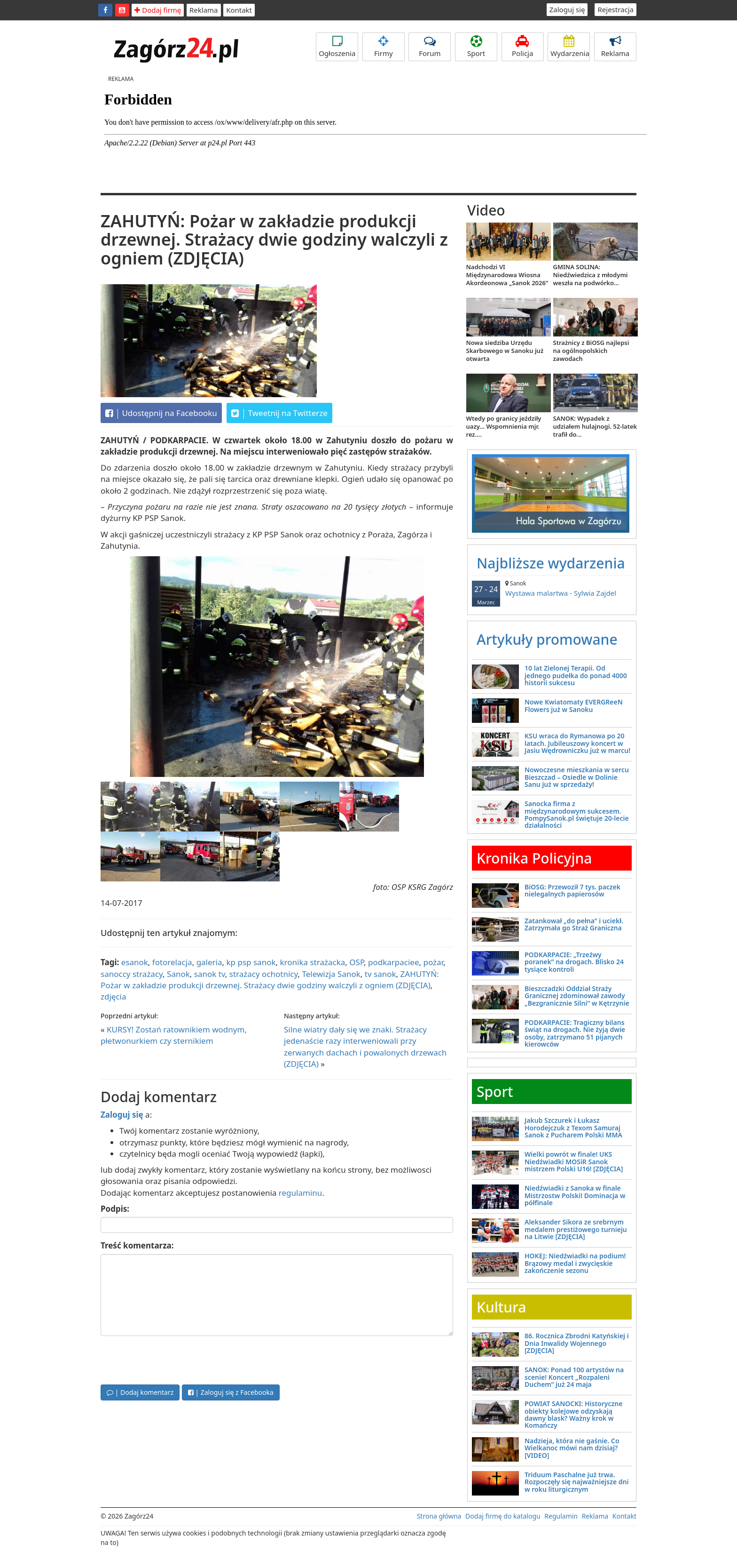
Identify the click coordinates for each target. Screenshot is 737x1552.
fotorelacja (172, 962)
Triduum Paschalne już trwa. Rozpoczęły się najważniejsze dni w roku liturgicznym (576, 1482)
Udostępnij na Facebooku (161, 413)
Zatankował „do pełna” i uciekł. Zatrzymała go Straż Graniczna (574, 924)
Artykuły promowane (547, 639)
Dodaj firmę (157, 10)
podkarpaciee (393, 962)
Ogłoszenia (337, 46)
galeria (209, 962)
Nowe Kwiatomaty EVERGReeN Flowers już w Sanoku (574, 705)
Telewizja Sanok (331, 973)
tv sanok (380, 973)
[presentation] (172, 1359)
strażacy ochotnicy (263, 973)
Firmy (383, 46)
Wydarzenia (569, 46)
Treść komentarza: (137, 1245)
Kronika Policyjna (534, 858)
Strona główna (439, 1516)
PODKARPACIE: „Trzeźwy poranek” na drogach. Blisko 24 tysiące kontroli (574, 962)
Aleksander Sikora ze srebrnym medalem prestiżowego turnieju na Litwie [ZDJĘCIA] (576, 1229)
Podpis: (115, 1208)
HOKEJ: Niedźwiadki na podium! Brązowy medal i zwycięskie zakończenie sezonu (575, 1263)
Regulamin (561, 1516)
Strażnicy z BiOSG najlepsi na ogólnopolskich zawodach (591, 350)
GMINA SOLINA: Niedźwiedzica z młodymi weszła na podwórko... (590, 275)
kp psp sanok (251, 962)
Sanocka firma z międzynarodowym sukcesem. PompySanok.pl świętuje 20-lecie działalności (577, 814)
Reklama (203, 10)
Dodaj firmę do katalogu (503, 1516)
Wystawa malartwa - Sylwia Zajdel (552, 588)
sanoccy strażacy (132, 973)
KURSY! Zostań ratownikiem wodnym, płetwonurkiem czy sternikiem (174, 1035)
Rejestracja (615, 9)
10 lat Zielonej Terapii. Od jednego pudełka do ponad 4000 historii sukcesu (576, 675)
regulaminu (300, 1192)
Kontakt (239, 10)
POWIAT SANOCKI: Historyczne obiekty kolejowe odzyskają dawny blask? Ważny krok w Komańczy (573, 1414)
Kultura (501, 1307)
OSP (356, 962)
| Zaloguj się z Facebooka (231, 1392)
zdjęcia (113, 996)
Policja (522, 46)
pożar (433, 962)
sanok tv (209, 973)
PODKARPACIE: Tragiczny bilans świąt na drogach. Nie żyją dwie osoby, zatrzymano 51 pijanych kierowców (575, 1033)
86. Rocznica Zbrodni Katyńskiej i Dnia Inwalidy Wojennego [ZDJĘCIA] (577, 1343)
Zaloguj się (567, 9)
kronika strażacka (312, 962)
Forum (429, 46)
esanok (134, 962)
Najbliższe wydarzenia (551, 563)
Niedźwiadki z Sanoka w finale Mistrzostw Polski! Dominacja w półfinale (575, 1195)
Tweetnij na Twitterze (279, 413)
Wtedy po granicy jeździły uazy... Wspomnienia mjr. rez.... (503, 426)
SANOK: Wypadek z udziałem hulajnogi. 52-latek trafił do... (595, 426)
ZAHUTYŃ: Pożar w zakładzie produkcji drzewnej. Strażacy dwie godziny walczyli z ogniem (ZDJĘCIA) (270, 979)
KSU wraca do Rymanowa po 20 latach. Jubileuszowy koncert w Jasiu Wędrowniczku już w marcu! (577, 743)
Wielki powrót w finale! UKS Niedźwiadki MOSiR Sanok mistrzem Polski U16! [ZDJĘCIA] (574, 1161)
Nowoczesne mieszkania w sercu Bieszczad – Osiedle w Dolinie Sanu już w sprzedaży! (577, 777)
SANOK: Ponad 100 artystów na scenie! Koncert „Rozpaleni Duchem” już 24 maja (574, 1377)
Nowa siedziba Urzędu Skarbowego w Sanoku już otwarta (505, 350)
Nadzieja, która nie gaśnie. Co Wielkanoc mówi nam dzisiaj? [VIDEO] (572, 1448)
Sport (476, 46)
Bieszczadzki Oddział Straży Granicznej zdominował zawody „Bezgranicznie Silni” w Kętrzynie (577, 996)
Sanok (178, 973)
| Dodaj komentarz (140, 1392)
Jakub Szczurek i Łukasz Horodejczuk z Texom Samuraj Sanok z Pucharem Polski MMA (573, 1127)
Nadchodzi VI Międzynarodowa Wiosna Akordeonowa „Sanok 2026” (507, 275)
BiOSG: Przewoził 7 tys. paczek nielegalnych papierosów (572, 890)
